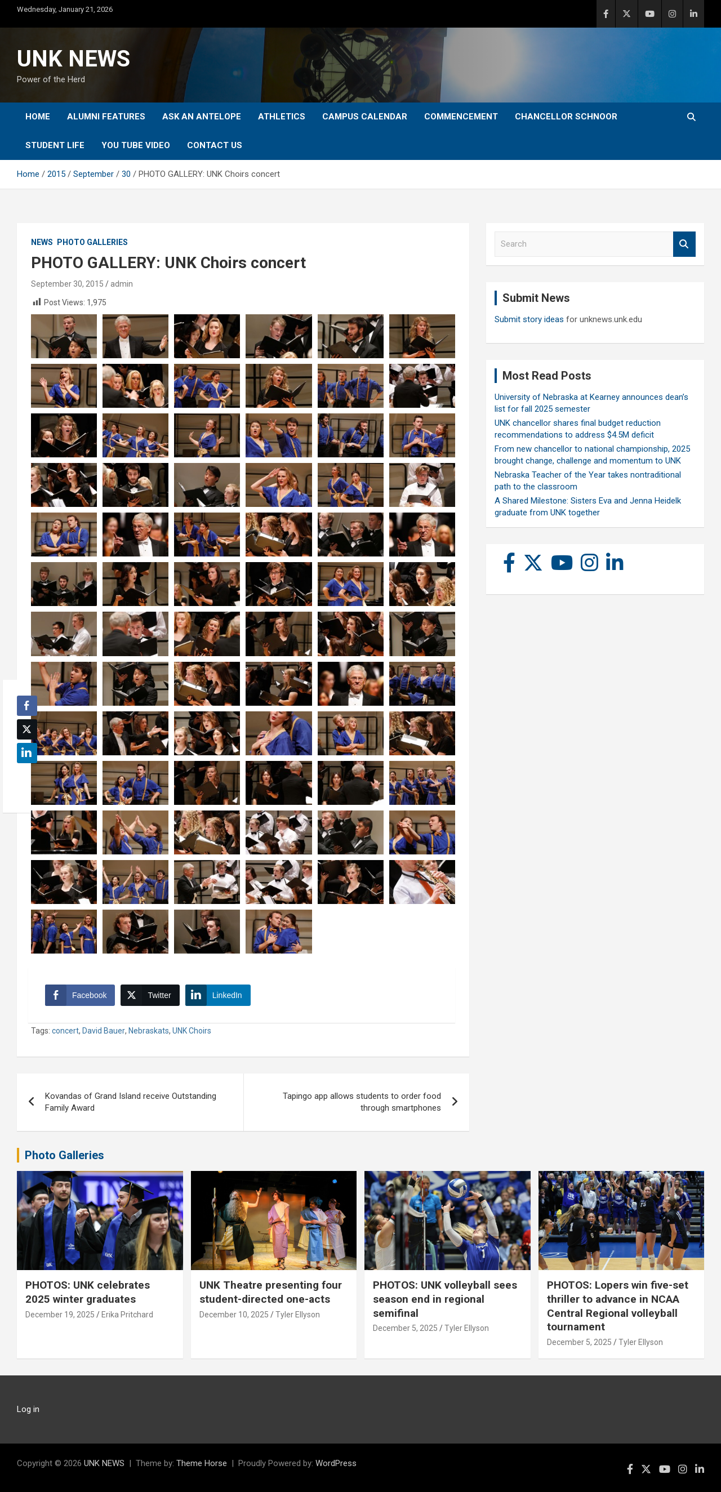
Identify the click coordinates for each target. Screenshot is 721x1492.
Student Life (54, 145)
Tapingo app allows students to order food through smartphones (362, 1102)
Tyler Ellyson (297, 1314)
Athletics (281, 117)
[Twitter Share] (150, 995)
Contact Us (214, 145)
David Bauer (103, 1030)
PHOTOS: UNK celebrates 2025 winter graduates (87, 1292)
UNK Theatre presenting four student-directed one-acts (270, 1292)
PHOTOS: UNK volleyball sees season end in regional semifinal (445, 1299)
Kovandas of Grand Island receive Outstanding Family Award (130, 1102)
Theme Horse (201, 1463)
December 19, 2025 (60, 1314)
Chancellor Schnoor (566, 117)
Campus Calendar (364, 117)
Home (37, 117)
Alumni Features (106, 117)
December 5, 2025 (405, 1328)
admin (121, 283)
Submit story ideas (529, 319)
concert (65, 1030)
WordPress (336, 1463)
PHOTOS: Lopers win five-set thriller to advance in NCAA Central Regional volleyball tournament (617, 1306)
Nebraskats (148, 1030)
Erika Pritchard (127, 1314)
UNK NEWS (73, 59)
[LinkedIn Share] (218, 995)
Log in (28, 1409)
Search (684, 244)
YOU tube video (135, 145)
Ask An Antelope (201, 117)
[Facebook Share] (80, 995)
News (42, 242)
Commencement (461, 117)
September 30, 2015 (67, 283)
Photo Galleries (92, 242)
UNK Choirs (191, 1030)
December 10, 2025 (234, 1314)
